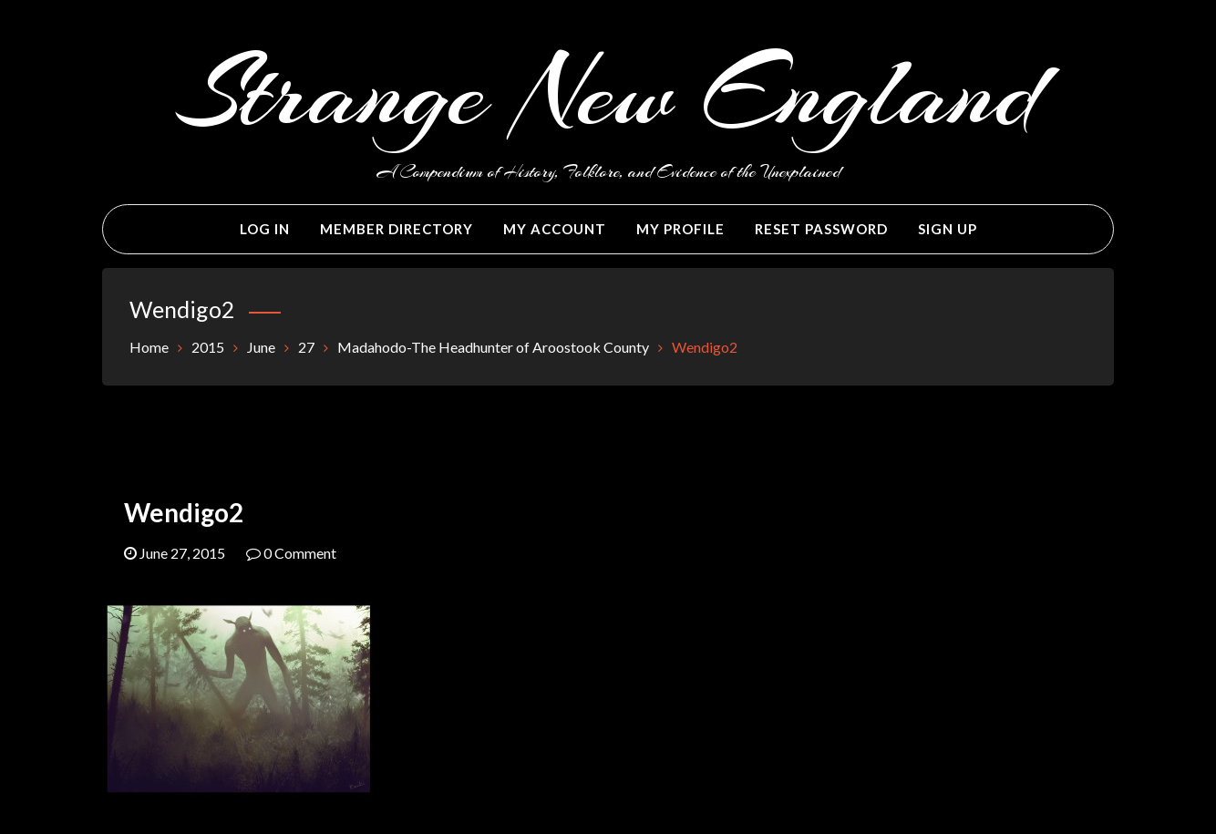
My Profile (680, 229)
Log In (265, 229)
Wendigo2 (183, 512)
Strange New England (608, 93)
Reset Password (821, 229)
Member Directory (396, 229)
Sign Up (947, 229)
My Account (554, 229)
